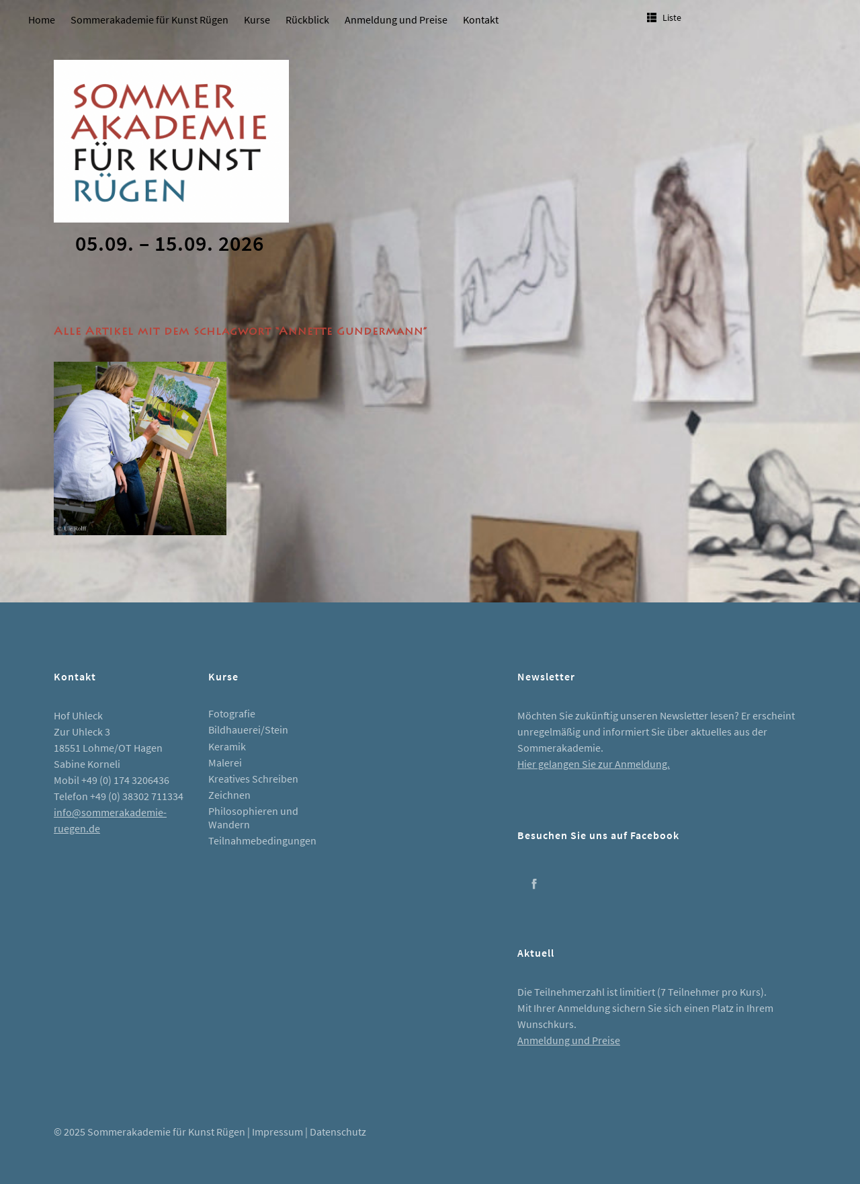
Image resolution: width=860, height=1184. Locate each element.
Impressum (277, 1131)
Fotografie (231, 713)
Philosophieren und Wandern (253, 817)
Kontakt (481, 19)
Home (41, 19)
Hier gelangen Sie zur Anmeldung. (593, 764)
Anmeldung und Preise (396, 19)
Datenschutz (338, 1131)
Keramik (227, 746)
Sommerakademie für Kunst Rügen (149, 19)
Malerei (225, 762)
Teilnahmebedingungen (262, 840)
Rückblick (307, 19)
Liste (671, 17)
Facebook (534, 883)
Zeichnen (229, 794)
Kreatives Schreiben (253, 778)
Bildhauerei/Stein (248, 729)
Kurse (257, 19)
